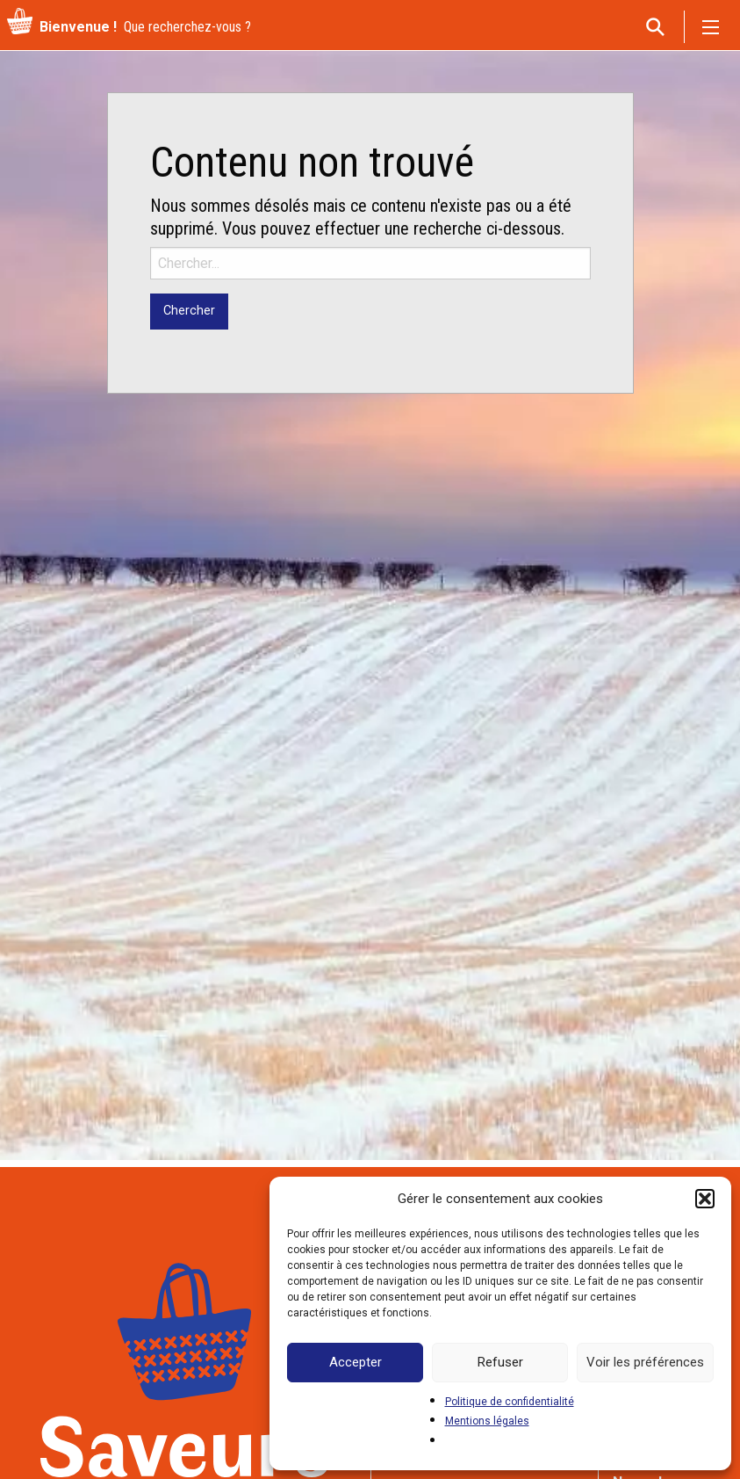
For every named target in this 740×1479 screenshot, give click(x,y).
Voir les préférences (645, 1362)
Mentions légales (487, 1421)
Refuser (500, 1362)
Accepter (355, 1362)
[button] (705, 1198)
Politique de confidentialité (509, 1402)
